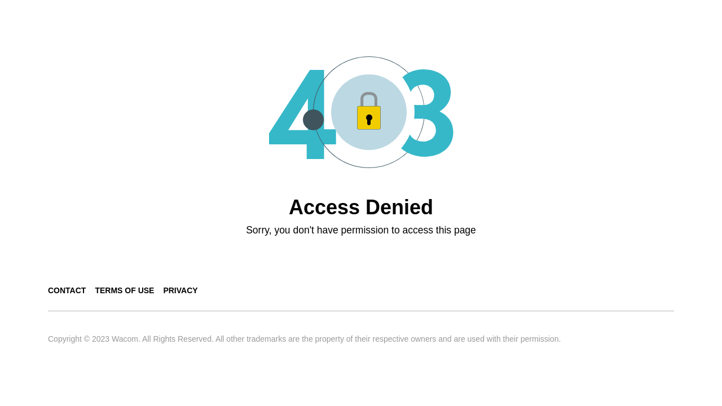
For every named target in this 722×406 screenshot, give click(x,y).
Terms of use (124, 290)
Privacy (180, 290)
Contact (67, 290)
